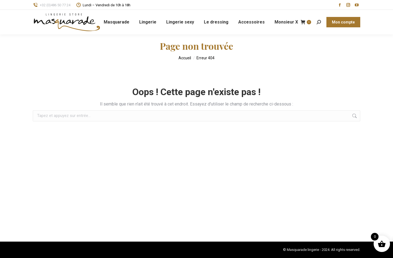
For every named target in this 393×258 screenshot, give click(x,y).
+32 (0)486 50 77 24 (51, 5)
